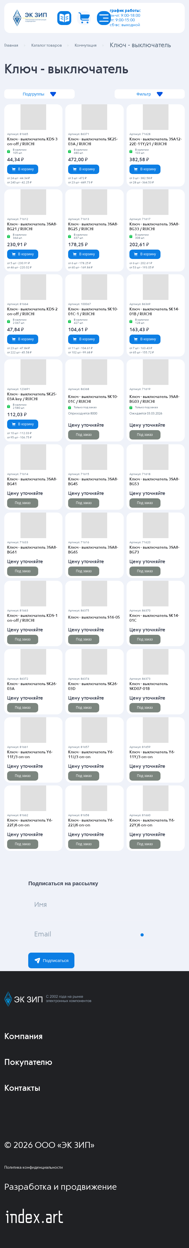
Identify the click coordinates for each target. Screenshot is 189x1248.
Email (43, 934)
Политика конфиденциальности (33, 1168)
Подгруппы (39, 94)
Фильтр (149, 94)
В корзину (23, 169)
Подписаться (51, 960)
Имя (41, 905)
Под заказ (84, 435)
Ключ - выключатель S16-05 (94, 617)
